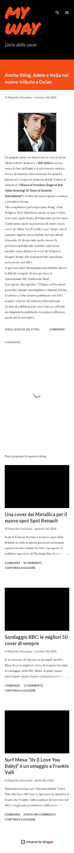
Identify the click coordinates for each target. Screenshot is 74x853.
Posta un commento (39, 814)
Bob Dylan (22, 329)
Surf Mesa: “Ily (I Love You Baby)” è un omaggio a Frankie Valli (37, 766)
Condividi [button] (57, 329)
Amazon (15, 312)
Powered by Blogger (37, 842)
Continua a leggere (20, 567)
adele (9, 329)
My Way (22, 20)
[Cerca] (57, 7)
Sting (35, 329)
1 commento (33, 685)
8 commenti (32, 562)
